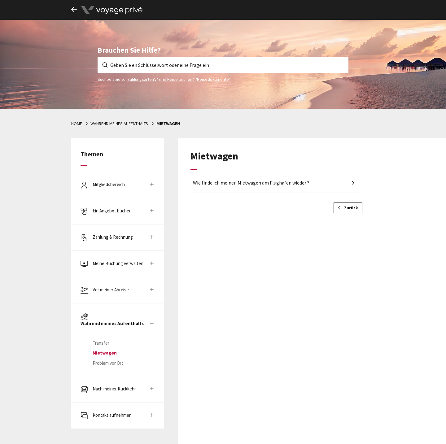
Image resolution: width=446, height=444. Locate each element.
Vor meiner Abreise (111, 290)
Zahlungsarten (140, 79)
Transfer (101, 343)
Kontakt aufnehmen (112, 415)
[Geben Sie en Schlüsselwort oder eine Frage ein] (223, 65)
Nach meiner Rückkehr (114, 389)
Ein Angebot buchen (112, 211)
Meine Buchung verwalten (118, 263)
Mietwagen (168, 123)
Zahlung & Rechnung (113, 237)
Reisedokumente (213, 79)
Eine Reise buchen (175, 79)
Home (76, 123)
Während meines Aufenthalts (119, 123)
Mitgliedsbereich (109, 184)
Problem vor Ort (108, 363)
